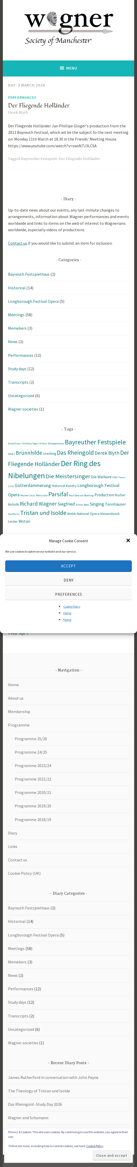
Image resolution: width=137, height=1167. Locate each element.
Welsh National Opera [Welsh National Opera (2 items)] (83, 513)
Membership (19, 711)
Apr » (23, 633)
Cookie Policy (71, 606)
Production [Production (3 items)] (104, 494)
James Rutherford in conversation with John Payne (53, 1077)
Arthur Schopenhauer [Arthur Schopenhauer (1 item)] (51, 443)
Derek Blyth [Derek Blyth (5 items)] (107, 453)
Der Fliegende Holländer (39, 106)
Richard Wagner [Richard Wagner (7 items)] (38, 503)
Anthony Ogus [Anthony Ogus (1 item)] (30, 443)
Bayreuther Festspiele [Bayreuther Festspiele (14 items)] (95, 442)
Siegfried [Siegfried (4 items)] (66, 504)
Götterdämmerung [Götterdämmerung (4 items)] (33, 485)
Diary (12, 833)
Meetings (16, 314)
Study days (17, 368)
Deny (69, 580)
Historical (17, 287)
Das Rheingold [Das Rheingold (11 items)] (75, 453)
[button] (129, 541)
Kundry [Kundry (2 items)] (71, 485)
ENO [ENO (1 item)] (115, 477)
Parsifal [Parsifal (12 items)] (58, 494)
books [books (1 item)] (11, 453)
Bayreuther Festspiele (39, 159)
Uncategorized (21, 395)
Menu (71, 68)
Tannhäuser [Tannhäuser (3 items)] (115, 504)
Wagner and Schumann (28, 1117)
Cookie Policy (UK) (24, 873)
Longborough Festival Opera (33, 301)
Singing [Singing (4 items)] (97, 504)
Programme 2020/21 (33, 792)
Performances (22, 97)
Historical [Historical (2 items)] (58, 485)
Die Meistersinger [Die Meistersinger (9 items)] (68, 476)
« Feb (12, 633)
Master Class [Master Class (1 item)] (27, 495)
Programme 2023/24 (33, 765)
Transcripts (18, 382)
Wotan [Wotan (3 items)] (24, 521)
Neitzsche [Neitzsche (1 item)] (42, 495)
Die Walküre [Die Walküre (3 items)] (101, 476)
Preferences (68, 594)
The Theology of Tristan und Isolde (39, 1090)
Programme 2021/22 (33, 779)
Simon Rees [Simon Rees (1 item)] (82, 504)
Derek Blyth (18, 113)
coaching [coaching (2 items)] (49, 453)
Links (12, 846)
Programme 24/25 (31, 752)
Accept (68, 565)
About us (16, 698)
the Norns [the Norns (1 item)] (13, 514)
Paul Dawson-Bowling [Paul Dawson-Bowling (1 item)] (81, 495)
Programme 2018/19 (33, 819)
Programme (19, 725)
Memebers (17, 328)
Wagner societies (23, 409)
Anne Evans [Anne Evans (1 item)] (14, 443)
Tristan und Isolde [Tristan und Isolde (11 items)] (43, 513)
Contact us (17, 243)
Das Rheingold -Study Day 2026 (35, 1104)
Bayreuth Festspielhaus (29, 274)
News (13, 341)
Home (67, 613)
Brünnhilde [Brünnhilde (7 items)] (29, 452)
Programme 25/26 (31, 738)
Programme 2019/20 (33, 805)
